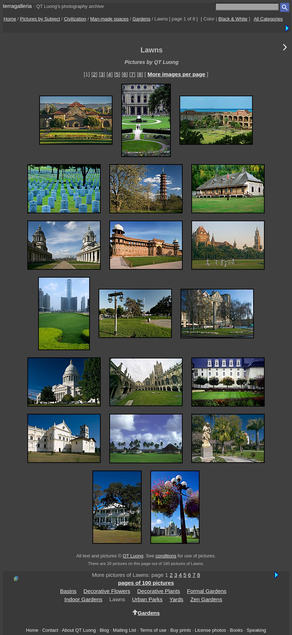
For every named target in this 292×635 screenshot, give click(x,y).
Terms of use (153, 630)
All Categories (268, 19)
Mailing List (124, 630)
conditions (165, 555)
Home (10, 19)
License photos (210, 630)
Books (236, 630)
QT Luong (133, 555)
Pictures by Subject (40, 19)
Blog (104, 630)
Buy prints (180, 630)
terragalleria (17, 6)
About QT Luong (79, 630)
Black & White (232, 19)
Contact (50, 630)
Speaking (256, 630)
